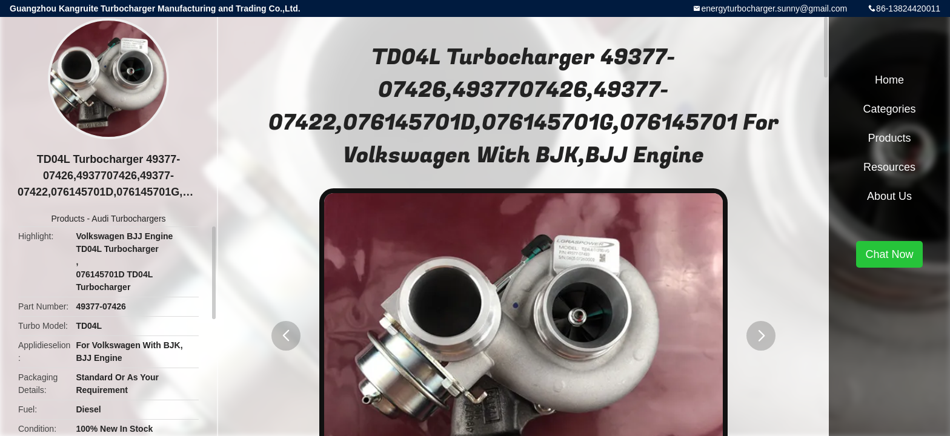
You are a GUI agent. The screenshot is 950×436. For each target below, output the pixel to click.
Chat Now (889, 254)
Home (889, 80)
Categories (889, 109)
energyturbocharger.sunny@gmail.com (774, 8)
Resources (889, 167)
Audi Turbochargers (128, 218)
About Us (889, 196)
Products (67, 218)
